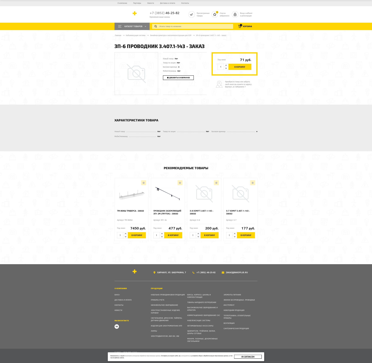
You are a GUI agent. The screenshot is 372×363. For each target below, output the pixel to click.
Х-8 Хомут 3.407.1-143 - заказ (201, 212)
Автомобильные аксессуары (200, 326)
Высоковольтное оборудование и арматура (202, 308)
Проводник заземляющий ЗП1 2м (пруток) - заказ (167, 212)
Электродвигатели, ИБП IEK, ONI (165, 336)
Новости (150, 3)
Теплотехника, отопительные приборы (237, 316)
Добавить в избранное (178, 77)
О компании (122, 3)
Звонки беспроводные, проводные (239, 300)
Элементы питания (232, 295)
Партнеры (137, 3)
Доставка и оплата (167, 3)
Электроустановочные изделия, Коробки (165, 311)
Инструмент (229, 305)
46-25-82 (164, 13)
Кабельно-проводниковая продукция (168, 295)
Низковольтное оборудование (164, 305)
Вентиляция (229, 323)
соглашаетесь (185, 356)
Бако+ (117, 295)
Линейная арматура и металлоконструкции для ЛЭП (170, 35)
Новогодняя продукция (234, 310)
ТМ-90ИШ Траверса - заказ (130, 210)
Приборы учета (157, 300)
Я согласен (247, 356)
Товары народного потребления (201, 302)
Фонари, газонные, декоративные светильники (202, 339)
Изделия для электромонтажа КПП (166, 326)
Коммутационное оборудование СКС (203, 315)
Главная (118, 35)
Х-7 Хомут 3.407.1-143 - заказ (238, 212)
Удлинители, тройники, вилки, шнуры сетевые (201, 332)
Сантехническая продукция (236, 328)
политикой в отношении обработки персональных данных (142, 356)
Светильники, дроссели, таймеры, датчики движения (166, 319)
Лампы (154, 331)
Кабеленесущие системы (135, 35)
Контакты (185, 3)
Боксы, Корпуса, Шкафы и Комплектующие (199, 296)
